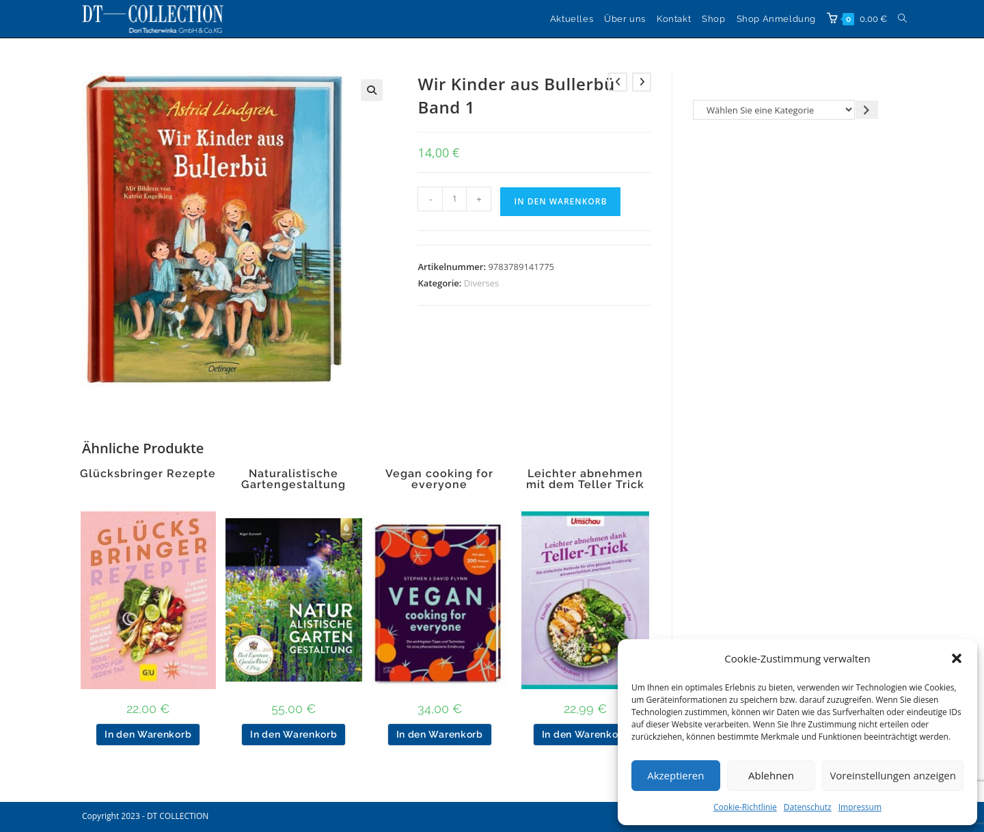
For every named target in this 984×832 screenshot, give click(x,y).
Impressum (860, 807)
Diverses (482, 283)
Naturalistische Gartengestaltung (293, 479)
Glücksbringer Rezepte (148, 473)
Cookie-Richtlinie (745, 807)
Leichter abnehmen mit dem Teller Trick (585, 479)
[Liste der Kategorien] (774, 110)
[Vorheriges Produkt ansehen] (617, 82)
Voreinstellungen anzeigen (893, 775)
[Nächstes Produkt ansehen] (641, 82)
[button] (957, 658)
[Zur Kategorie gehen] (867, 110)
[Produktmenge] (454, 199)
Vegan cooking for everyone (439, 479)
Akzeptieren (675, 775)
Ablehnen (771, 775)
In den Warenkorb (560, 201)
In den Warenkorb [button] (148, 734)
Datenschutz (808, 807)
